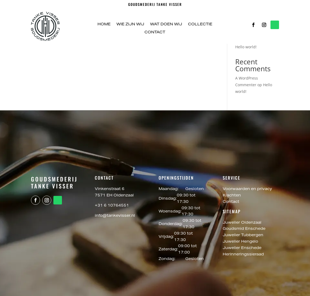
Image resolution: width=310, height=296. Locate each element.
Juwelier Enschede (242, 248)
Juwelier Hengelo (241, 242)
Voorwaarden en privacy (247, 189)
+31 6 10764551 (112, 206)
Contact (154, 32)
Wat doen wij (166, 24)
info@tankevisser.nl (115, 216)
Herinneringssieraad (243, 254)
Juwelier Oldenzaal (242, 223)
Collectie (200, 24)
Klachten (232, 196)
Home (104, 24)
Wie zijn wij (130, 24)
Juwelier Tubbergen (243, 235)
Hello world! (246, 46)
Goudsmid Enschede (244, 229)
